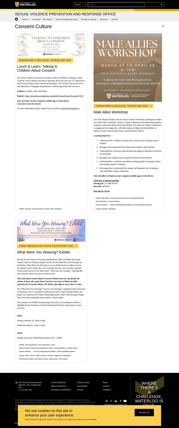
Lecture (98, 209)
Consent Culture (37, 209)
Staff (52, 209)
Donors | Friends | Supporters (52, 355)
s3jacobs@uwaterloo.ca (70, 108)
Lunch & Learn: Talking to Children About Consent (37, 68)
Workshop (58, 209)
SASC (53, 345)
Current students (101, 205)
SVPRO (21, 209)
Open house (53, 359)
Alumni (32, 355)
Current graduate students (142, 205)
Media (31, 359)
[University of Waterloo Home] (25, 4)
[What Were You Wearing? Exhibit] (51, 230)
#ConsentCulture (101, 201)
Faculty (46, 209)
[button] (144, 4)
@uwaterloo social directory (115, 405)
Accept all (144, 412)
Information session (41, 359)
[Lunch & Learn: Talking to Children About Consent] (51, 44)
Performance (63, 359)
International (23, 359)
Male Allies (105, 198)
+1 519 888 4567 (25, 390)
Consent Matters (59, 348)
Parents (38, 355)
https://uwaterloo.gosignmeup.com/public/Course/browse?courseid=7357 (54, 96)
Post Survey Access (102, 191)
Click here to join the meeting (29, 104)
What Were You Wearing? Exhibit (43, 252)
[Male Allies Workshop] (128, 67)
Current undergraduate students (121, 205)
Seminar (105, 209)
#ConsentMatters (31, 345)
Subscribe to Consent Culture (163, 26)
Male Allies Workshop (111, 112)
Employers (66, 355)
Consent (28, 209)
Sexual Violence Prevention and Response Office (127, 198)
